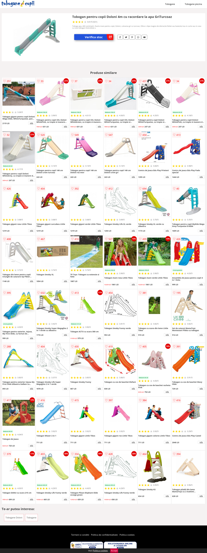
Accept (114, 550)
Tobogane (170, 4)
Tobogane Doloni (14, 517)
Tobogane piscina (193, 4)
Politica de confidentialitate (104, 534)
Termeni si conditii (80, 534)
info (31, 123)
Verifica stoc (99, 37)
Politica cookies (127, 534)
